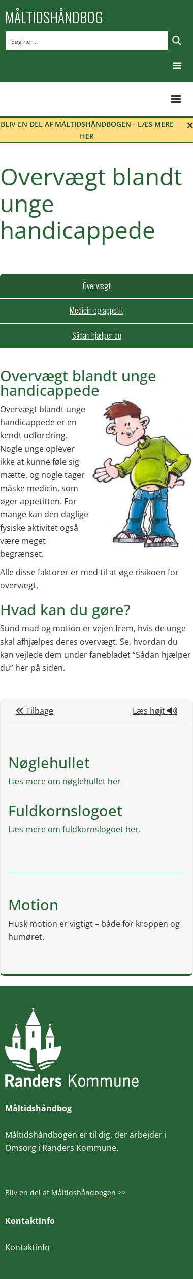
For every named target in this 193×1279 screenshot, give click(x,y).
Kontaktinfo (27, 1247)
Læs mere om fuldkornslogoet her (73, 829)
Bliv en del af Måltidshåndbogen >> (65, 1192)
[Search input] (87, 40)
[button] (177, 66)
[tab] (96, 286)
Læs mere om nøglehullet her (64, 781)
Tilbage (34, 710)
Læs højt (155, 710)
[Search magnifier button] (177, 40)
